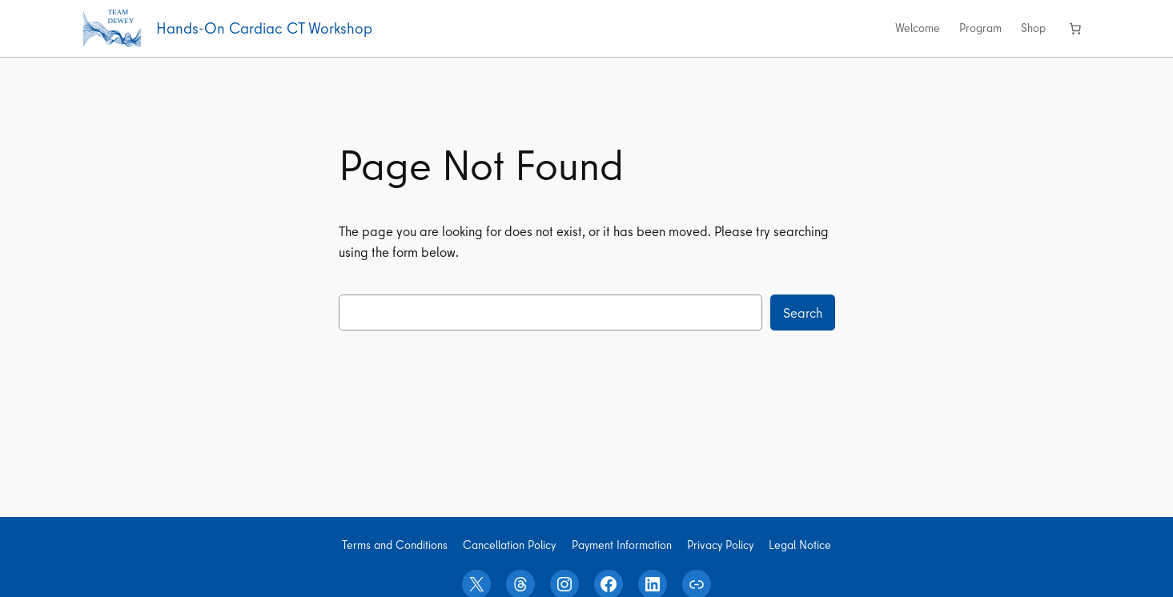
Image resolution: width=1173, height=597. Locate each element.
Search (802, 312)
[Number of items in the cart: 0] (1075, 28)
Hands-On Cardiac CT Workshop (264, 28)
